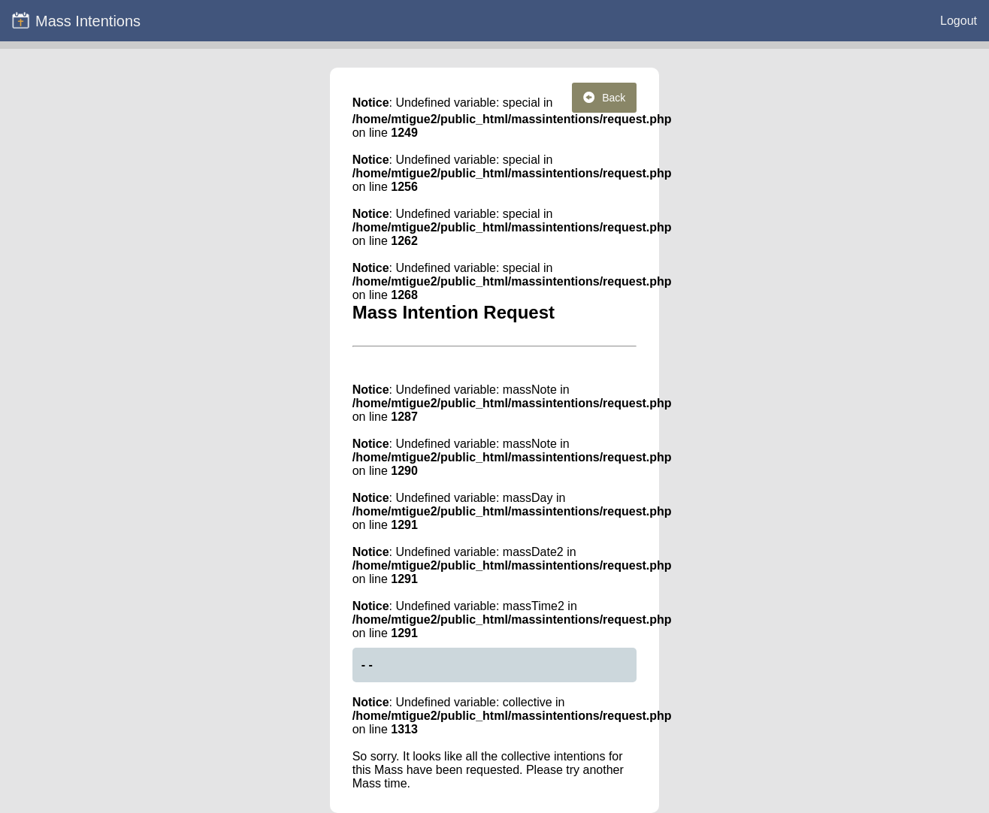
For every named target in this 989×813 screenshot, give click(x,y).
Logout (958, 20)
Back (604, 98)
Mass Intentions (76, 20)
